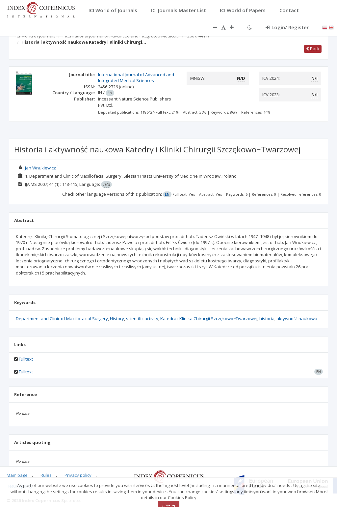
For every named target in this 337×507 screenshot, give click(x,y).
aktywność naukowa (296, 318)
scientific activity (142, 318)
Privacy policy (78, 475)
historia (266, 318)
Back (313, 49)
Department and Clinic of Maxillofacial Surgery (62, 318)
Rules (46, 475)
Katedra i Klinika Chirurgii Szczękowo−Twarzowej (208, 318)
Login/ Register (287, 27)
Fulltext (26, 359)
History (117, 318)
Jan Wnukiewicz (40, 168)
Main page (17, 475)
